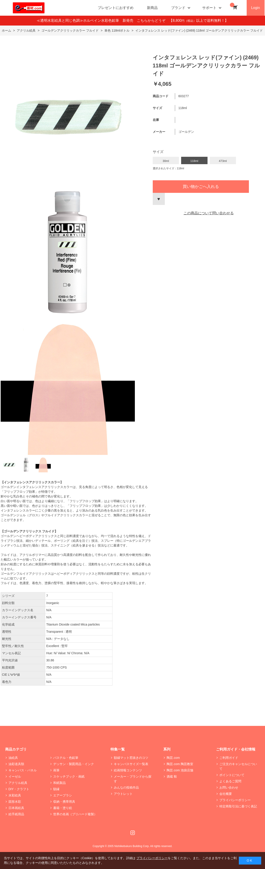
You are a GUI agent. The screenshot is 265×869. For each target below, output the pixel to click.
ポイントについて (231, 775)
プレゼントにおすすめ (116, 8)
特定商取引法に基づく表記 (238, 806)
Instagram (132, 832)
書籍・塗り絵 (62, 808)
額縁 (56, 789)
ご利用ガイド (228, 757)
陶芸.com (173, 757)
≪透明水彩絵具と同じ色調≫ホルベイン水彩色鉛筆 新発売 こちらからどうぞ (103, 20)
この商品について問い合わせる (209, 213)
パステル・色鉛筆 (65, 757)
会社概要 (225, 794)
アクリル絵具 (17, 783)
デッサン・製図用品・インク (73, 764)
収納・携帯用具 (64, 801)
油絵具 (13, 757)
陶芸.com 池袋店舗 (180, 770)
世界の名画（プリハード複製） (75, 814)
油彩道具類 (16, 764)
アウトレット (123, 794)
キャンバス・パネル (22, 770)
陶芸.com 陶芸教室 (180, 764)
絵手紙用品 (16, 814)
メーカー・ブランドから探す (132, 779)
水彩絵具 (14, 795)
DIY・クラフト (18, 789)
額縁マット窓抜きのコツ (131, 757)
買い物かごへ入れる (201, 186)
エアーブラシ (62, 795)
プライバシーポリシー (235, 800)
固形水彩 (14, 801)
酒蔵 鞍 (172, 776)
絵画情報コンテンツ (128, 770)
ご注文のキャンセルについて (238, 766)
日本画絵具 (16, 808)
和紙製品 (59, 783)
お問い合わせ (228, 787)
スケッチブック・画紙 (69, 776)
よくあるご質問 (230, 781)
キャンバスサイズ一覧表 (131, 764)
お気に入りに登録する (159, 199)
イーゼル (14, 776)
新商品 (152, 8)
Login (255, 8)
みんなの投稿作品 (126, 787)
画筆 (56, 770)
